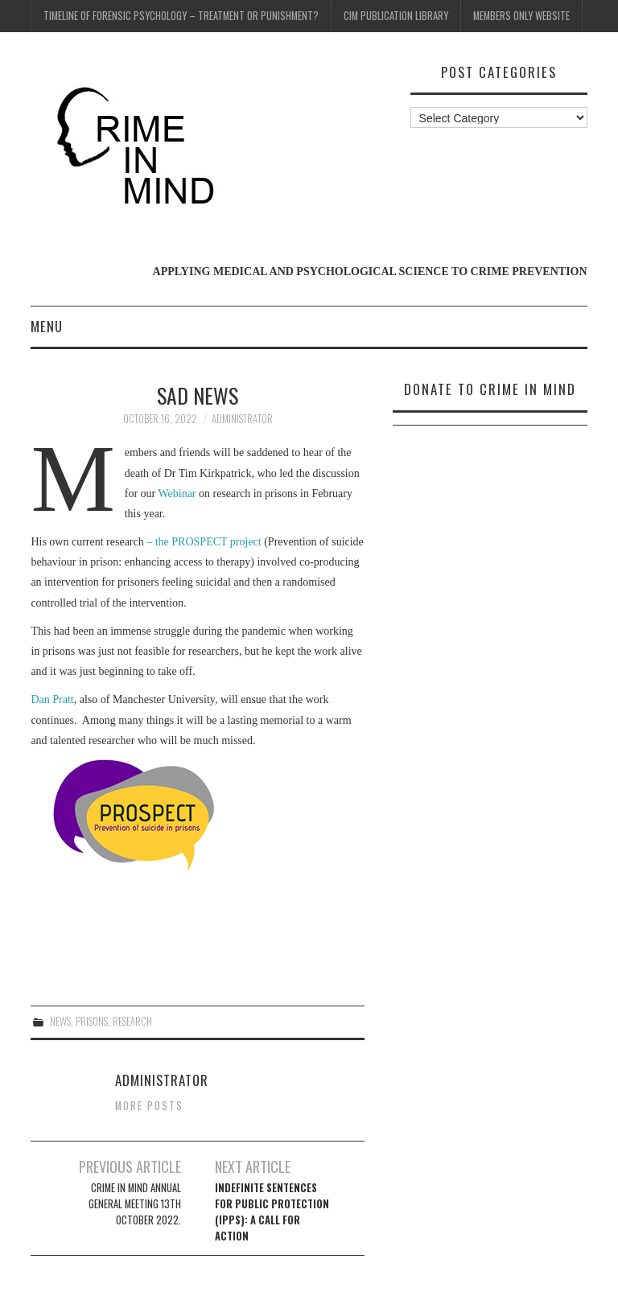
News (60, 1021)
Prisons (92, 1021)
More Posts (149, 1105)
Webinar (177, 494)
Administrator (242, 418)
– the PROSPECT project (204, 542)
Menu (47, 326)
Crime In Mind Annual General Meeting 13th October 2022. (135, 1204)
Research (132, 1021)
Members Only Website (521, 15)
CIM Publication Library (396, 15)
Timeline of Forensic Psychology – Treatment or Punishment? (181, 15)
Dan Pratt (52, 699)
